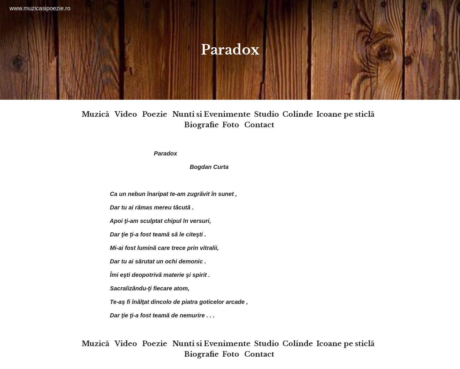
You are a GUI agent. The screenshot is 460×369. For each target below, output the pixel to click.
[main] (230, 50)
